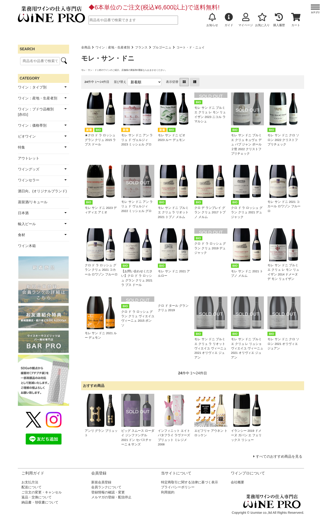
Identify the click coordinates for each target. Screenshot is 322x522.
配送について (31, 487)
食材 (21, 235)
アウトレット (28, 158)
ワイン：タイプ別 (32, 87)
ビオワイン (27, 136)
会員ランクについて (106, 487)
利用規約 (167, 492)
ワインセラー (28, 180)
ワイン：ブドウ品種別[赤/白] (36, 111)
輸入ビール (27, 224)
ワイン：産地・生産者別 (112, 47)
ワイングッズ (28, 169)
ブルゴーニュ (162, 47)
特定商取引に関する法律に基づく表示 (189, 482)
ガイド (229, 20)
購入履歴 (279, 20)
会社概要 (237, 482)
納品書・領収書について (39, 502)
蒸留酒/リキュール (32, 202)
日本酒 (23, 213)
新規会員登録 (101, 482)
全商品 (86, 47)
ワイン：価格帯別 (32, 125)
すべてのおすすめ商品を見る (279, 456)
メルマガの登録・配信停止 (111, 497)
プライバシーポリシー (178, 487)
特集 (21, 147)
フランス (141, 47)
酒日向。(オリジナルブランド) (42, 191)
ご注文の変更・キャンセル (41, 492)
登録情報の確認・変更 (108, 492)
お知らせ (212, 20)
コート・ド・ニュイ (190, 47)
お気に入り (262, 20)
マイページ (245, 20)
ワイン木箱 (27, 246)
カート (296, 20)
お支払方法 (29, 482)
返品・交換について (36, 497)
